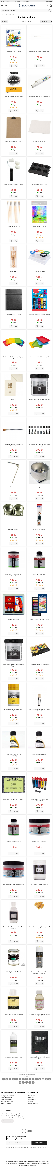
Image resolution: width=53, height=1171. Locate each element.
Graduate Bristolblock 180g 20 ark (13, 96)
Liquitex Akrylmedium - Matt (13, 1057)
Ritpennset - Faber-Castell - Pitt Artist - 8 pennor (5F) (39, 445)
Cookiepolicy (32, 1099)
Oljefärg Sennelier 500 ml (13, 972)
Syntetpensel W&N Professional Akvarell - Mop (14, 445)
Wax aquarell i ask (13, 619)
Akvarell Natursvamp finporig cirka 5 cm (39, 927)
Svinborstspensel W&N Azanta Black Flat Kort (39, 710)
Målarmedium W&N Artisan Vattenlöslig (13, 755)
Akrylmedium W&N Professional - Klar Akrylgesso (13, 665)
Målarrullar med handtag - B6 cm (13, 184)
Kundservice (31, 1096)
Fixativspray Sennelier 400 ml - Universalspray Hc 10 (39, 972)
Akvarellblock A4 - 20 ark (39, 226)
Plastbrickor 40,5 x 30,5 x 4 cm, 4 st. (39, 357)
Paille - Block (13, 399)
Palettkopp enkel (39, 487)
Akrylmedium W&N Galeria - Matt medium (13, 710)
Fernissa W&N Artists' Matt (39, 754)
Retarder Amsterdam (39, 574)
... (29, 1082)
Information (49, 1)
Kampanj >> (26, 1)
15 (20, 1082)
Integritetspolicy (33, 1103)
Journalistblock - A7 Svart (13, 314)
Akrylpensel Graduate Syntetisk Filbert (39, 51)
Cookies (30, 1101)
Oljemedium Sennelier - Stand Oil (13, 1014)
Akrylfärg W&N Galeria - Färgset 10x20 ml (39, 665)
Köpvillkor (31, 1098)
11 (39, 1079)
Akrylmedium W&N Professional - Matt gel (39, 400)
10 (36, 1079)
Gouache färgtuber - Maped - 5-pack (39, 314)
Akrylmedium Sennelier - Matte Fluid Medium (13, 927)
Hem (2, 14)
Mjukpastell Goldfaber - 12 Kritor (39, 619)
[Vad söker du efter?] (26, 10)
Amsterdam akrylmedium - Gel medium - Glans (13, 575)
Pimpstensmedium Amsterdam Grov (13, 884)
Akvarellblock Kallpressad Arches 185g (14, 799)
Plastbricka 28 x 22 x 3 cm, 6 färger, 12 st (13, 357)
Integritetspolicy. (42, 1147)
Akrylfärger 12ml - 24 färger (13, 51)
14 (49, 1079)
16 (23, 1082)
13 (46, 1079)
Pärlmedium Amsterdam (39, 842)
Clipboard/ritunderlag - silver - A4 (13, 141)
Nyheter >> (17, 1)
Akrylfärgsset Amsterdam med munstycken (39, 800)
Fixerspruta (13, 487)
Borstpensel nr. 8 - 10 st (13, 226)
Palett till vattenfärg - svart (39, 184)
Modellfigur (13, 271)
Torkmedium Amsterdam (13, 842)
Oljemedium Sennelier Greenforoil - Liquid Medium (39, 1015)
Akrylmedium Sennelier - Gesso (39, 884)
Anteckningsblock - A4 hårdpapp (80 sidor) (39, 1057)
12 (43, 1079)
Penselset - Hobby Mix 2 (39, 529)
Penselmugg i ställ (39, 271)
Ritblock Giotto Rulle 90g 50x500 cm (39, 96)
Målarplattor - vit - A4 (39, 141)
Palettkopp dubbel (13, 529)
